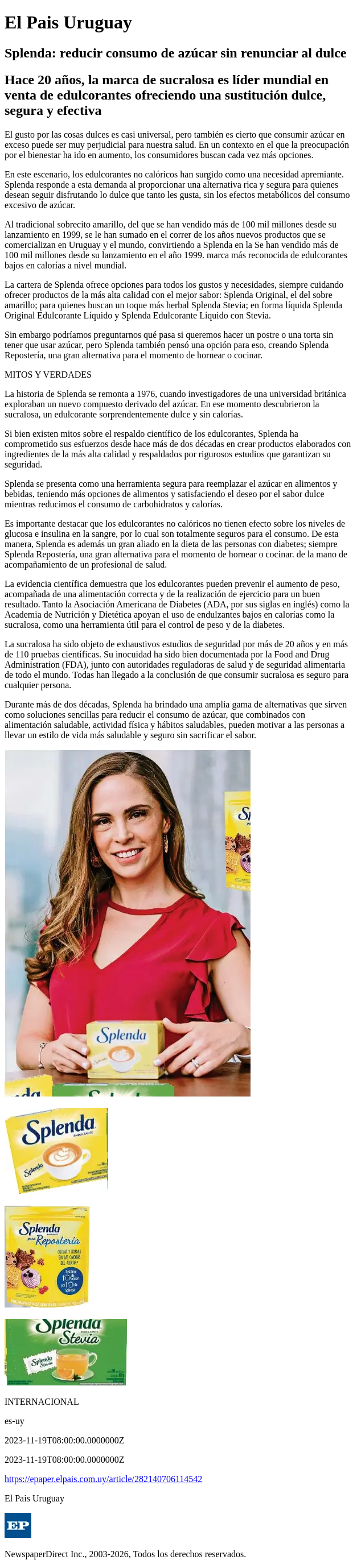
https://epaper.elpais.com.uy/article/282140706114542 (103, 1479)
